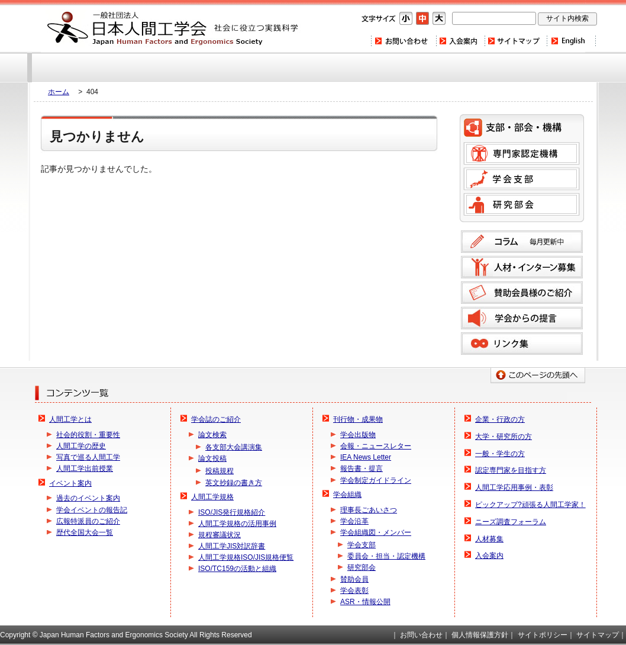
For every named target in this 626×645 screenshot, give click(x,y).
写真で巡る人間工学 (88, 457)
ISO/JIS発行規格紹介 (231, 512)
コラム (522, 241)
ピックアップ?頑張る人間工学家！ (530, 504)
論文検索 (212, 435)
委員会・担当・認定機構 (386, 556)
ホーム (58, 92)
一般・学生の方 (500, 454)
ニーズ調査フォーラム (510, 522)
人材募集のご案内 (522, 267)
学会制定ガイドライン (375, 480)
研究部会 (521, 204)
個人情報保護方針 (479, 635)
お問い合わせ (403, 40)
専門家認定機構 (521, 153)
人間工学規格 (212, 497)
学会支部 (521, 179)
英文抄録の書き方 (233, 483)
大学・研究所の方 (503, 436)
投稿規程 (219, 471)
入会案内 (459, 40)
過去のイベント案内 (88, 498)
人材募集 (489, 539)
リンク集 (522, 343)
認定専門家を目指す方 (510, 470)
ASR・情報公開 (365, 602)
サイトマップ (515, 40)
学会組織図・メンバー (375, 532)
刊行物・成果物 (358, 419)
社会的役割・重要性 (88, 435)
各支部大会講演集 (233, 447)
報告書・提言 (361, 468)
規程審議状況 (219, 535)
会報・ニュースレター (375, 446)
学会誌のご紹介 (216, 419)
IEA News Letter (365, 457)
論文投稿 (212, 458)
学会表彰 (354, 590)
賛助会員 (354, 579)
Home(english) (571, 40)
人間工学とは (70, 419)
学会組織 (347, 494)
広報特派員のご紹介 (88, 521)
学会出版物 (358, 435)
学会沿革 (354, 521)
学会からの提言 (522, 318)
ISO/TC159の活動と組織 (237, 568)
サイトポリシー (542, 635)
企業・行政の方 (500, 419)
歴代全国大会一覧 (84, 532)
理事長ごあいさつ (368, 510)
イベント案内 (70, 483)
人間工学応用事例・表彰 (514, 487)
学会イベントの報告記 (91, 510)
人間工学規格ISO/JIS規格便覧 (245, 557)
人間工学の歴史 (81, 446)
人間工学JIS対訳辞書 (231, 546)
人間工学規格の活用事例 (237, 523)
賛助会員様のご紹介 (522, 292)
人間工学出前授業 (84, 468)
